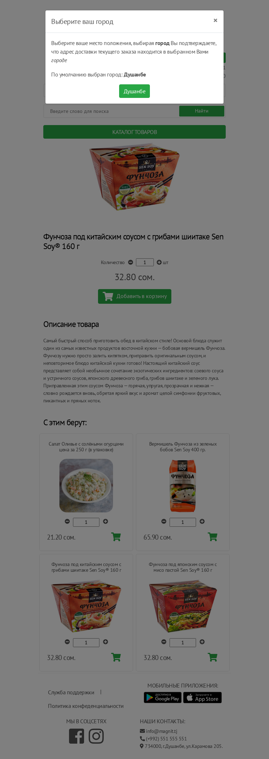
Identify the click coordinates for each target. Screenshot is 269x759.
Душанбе (135, 91)
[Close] (215, 20)
